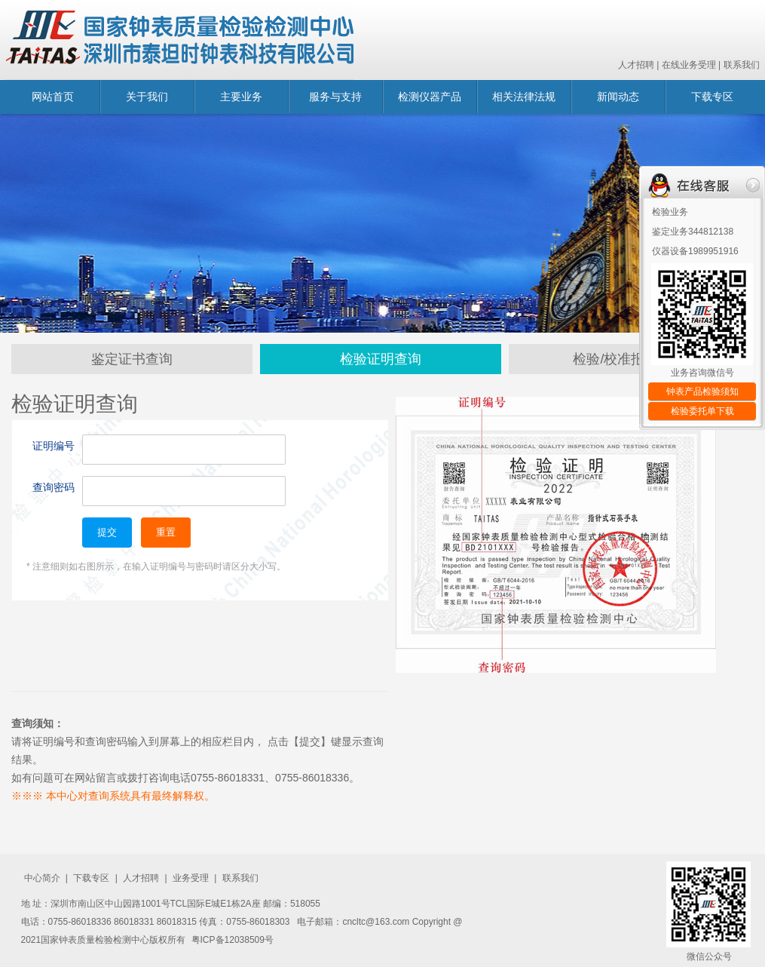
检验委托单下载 (702, 411)
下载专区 (712, 97)
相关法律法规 (523, 97)
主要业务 (241, 97)
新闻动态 (618, 97)
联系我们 (742, 65)
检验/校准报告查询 (629, 359)
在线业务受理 (689, 65)
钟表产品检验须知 (702, 391)
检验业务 (670, 212)
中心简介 (42, 878)
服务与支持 (335, 97)
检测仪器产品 (429, 97)
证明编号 (53, 446)
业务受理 (191, 878)
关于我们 (147, 97)
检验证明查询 (380, 359)
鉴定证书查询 (132, 359)
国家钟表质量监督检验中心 (179, 40)
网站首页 (53, 97)
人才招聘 (636, 65)
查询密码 (53, 487)
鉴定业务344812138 (692, 231)
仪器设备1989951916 (695, 251)
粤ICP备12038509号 (232, 940)
